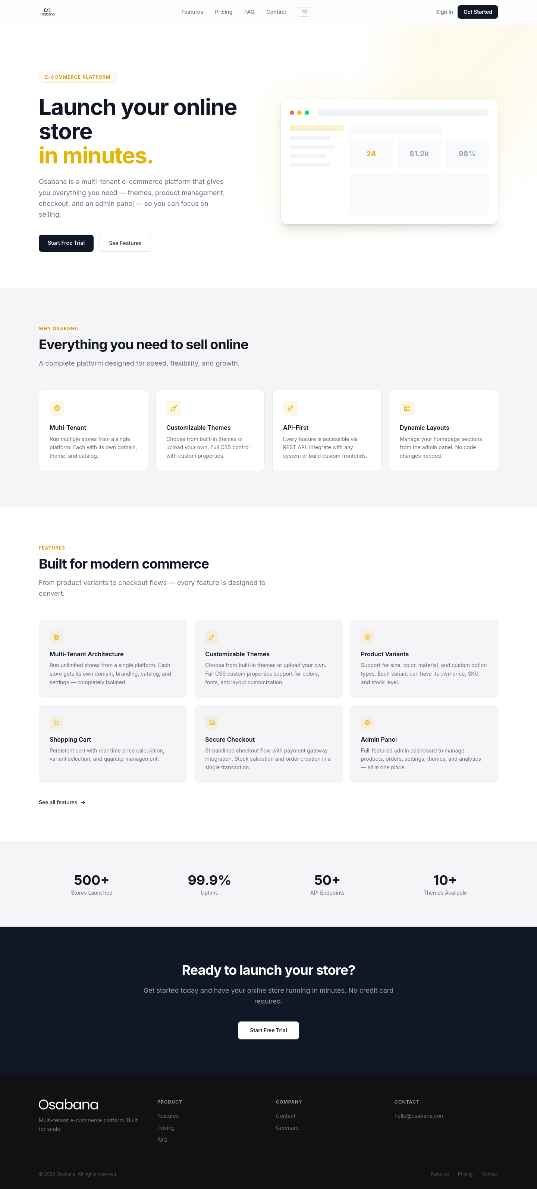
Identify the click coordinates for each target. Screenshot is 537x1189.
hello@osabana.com (420, 1116)
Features (192, 12)
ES (304, 12)
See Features (125, 243)
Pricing (224, 12)
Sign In (444, 12)
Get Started (478, 12)
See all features (62, 802)
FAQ (249, 12)
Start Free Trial (66, 243)
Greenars (287, 1127)
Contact (276, 12)
